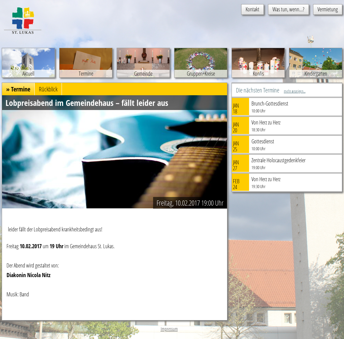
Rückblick (48, 89)
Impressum (169, 329)
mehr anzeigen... (294, 91)
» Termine (18, 89)
